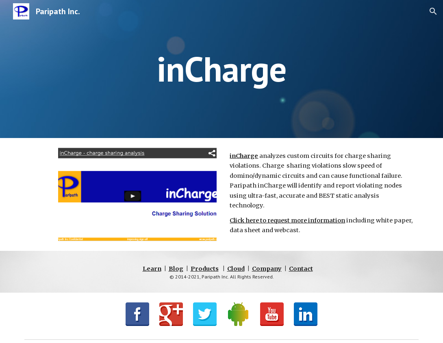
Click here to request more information (287, 220)
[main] (221, 68)
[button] (433, 11)
